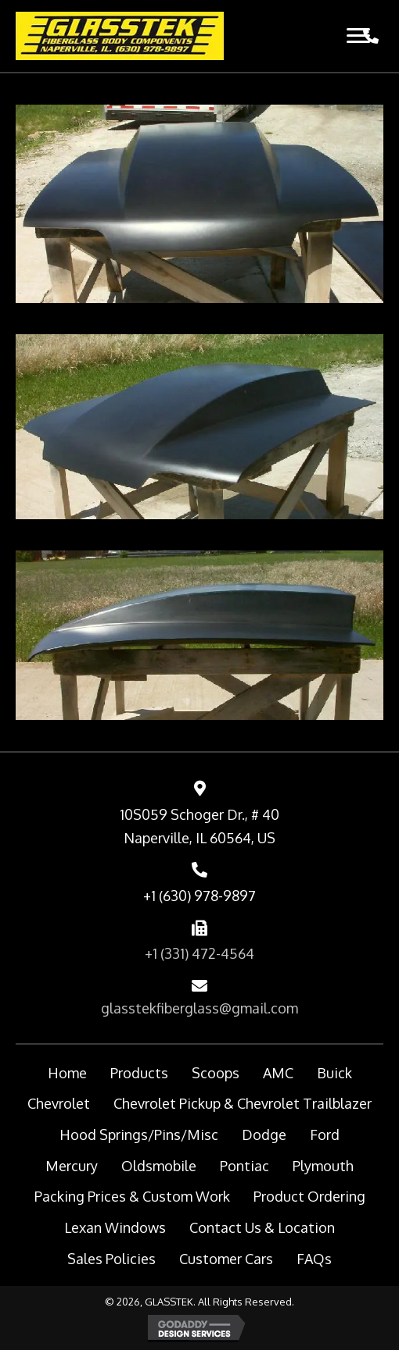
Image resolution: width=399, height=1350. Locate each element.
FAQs (314, 1258)
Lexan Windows (115, 1227)
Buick (334, 1072)
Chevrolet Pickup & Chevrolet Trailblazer (242, 1103)
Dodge (264, 1134)
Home (67, 1072)
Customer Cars (226, 1258)
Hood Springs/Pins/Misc (138, 1134)
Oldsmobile (158, 1165)
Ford (325, 1134)
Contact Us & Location (262, 1227)
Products (139, 1072)
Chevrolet (58, 1103)
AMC (278, 1072)
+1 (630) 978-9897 (199, 895)
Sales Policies (111, 1258)
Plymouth (323, 1165)
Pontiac (244, 1165)
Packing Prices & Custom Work (132, 1196)
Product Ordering (309, 1196)
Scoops (215, 1072)
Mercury (71, 1165)
